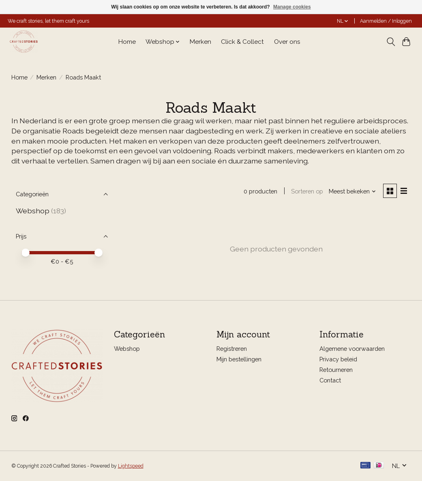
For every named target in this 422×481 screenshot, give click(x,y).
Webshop (32, 210)
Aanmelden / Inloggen (386, 21)
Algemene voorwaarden (352, 348)
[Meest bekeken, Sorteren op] (352, 191)
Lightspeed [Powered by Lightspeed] (131, 466)
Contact (330, 380)
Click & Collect (242, 41)
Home (127, 41)
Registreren (231, 348)
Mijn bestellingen (238, 359)
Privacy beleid (338, 359)
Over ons (287, 41)
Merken (200, 41)
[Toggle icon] (390, 41)
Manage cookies (292, 7)
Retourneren (336, 369)
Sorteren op (307, 191)
